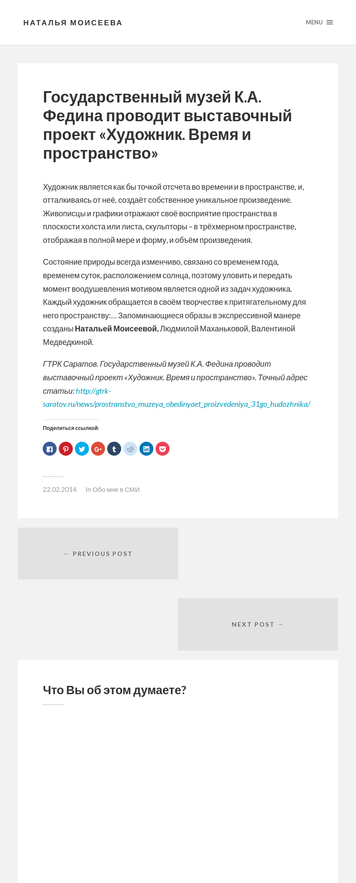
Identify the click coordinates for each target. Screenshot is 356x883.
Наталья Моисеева (74, 22)
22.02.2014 (60, 490)
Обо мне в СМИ (115, 490)
